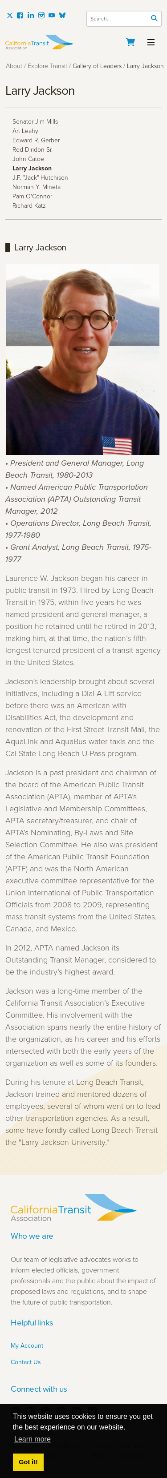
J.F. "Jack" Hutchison (40, 177)
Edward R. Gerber (36, 140)
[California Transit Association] (83, 42)
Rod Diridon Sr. (32, 149)
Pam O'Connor (32, 196)
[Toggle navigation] (151, 41)
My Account (27, 1345)
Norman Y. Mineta (36, 187)
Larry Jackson (32, 168)
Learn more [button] (32, 1439)
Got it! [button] (28, 1462)
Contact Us (26, 1362)
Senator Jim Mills (35, 121)
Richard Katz (29, 205)
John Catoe (28, 159)
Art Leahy (25, 131)
